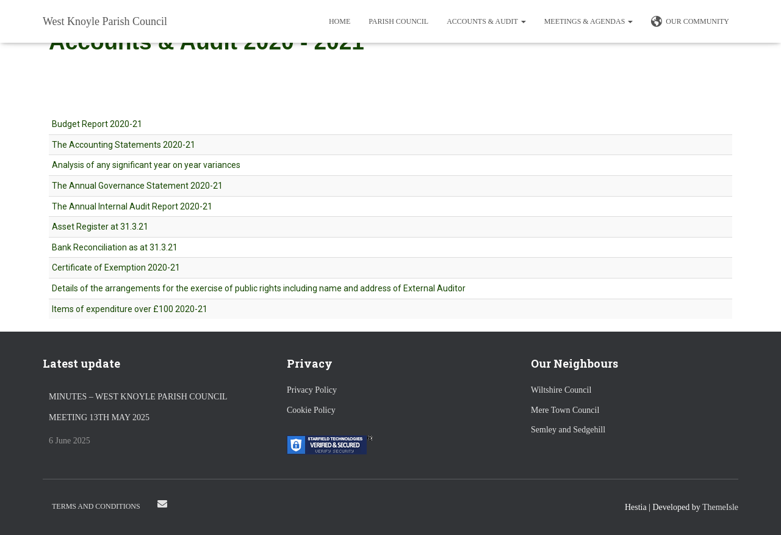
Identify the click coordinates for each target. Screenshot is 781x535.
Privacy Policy (312, 390)
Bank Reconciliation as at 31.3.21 (115, 247)
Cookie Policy (311, 410)
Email (162, 504)
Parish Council (398, 21)
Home (339, 21)
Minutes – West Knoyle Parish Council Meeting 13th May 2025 (138, 407)
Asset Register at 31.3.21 (100, 226)
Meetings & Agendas (588, 21)
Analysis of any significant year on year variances (146, 165)
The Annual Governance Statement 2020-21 (137, 186)
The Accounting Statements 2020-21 (123, 145)
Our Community (690, 22)
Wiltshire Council (561, 390)
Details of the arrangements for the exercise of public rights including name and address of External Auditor (259, 288)
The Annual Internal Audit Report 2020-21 (132, 206)
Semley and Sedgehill (568, 429)
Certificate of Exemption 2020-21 (116, 267)
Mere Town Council (565, 410)
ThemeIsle (720, 507)
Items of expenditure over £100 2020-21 (129, 309)
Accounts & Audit (486, 21)
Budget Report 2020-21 (97, 124)
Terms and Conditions (96, 506)
